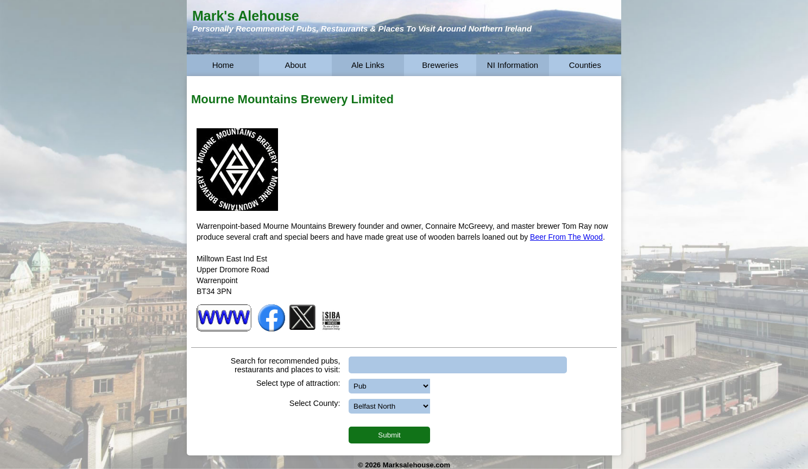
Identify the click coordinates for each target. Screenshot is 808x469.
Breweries (440, 65)
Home (223, 65)
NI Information (512, 65)
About (295, 65)
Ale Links (367, 65)
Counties (585, 65)
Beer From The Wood (566, 237)
